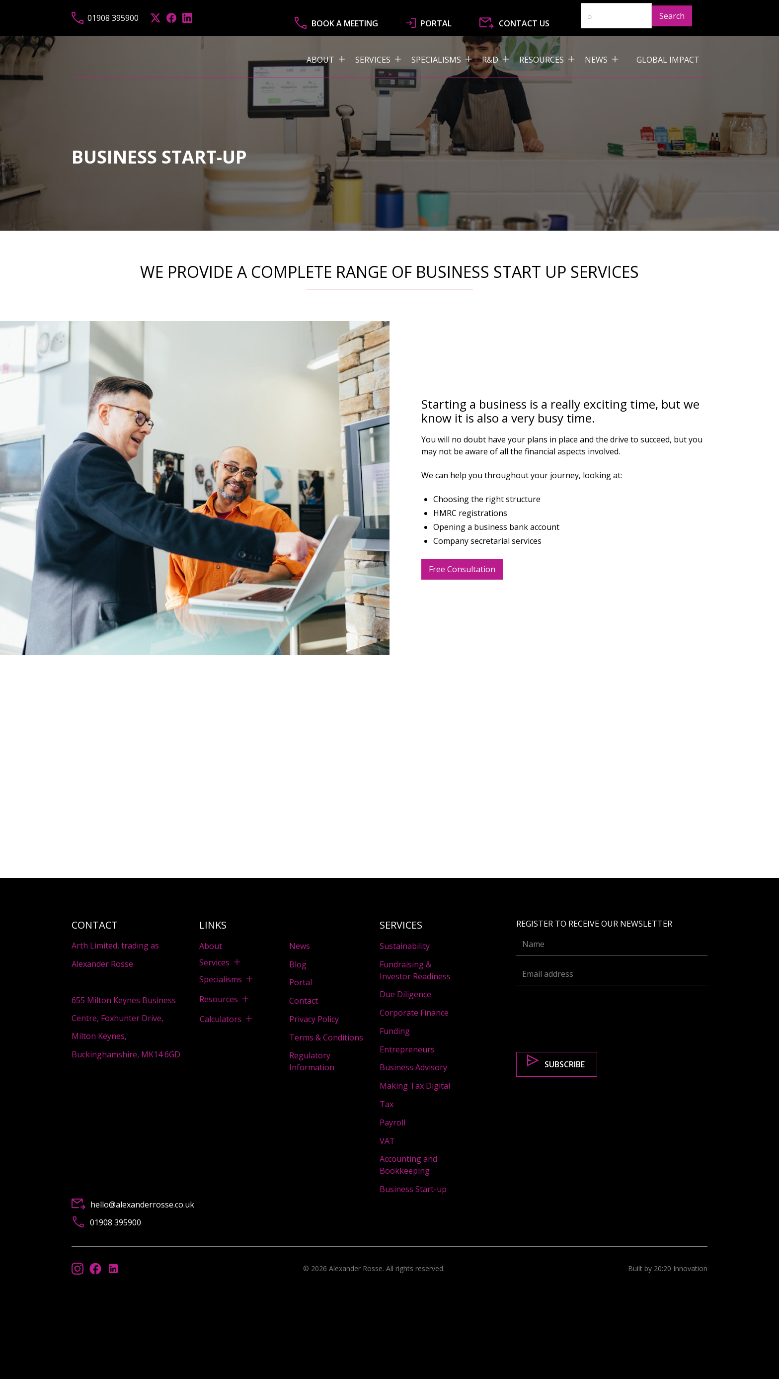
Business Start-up (413, 1189)
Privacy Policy (314, 1019)
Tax (386, 1104)
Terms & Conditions (326, 1037)
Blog (298, 964)
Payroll (392, 1122)
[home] (182, 60)
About (210, 946)
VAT (387, 1140)
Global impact (668, 59)
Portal (300, 982)
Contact (303, 1000)
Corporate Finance (414, 1012)
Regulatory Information (311, 1061)
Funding (395, 1031)
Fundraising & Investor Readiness (415, 970)
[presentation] (591, 1012)
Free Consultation (462, 569)
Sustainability (405, 946)
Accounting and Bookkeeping (408, 1164)
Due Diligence (405, 994)
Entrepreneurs (407, 1049)
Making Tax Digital (415, 1085)
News (299, 946)
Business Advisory (413, 1067)
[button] (331, 60)
